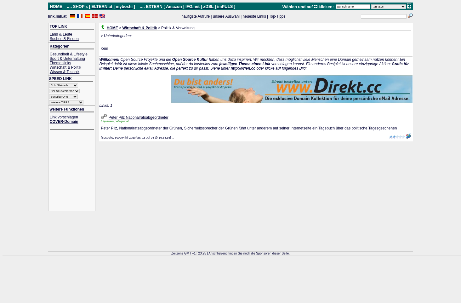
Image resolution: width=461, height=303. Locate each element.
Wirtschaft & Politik (65, 67)
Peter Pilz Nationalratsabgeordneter (138, 117)
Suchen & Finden (64, 39)
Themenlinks (60, 63)
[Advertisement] (75, 170)
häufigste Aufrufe (195, 16)
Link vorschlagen (64, 117)
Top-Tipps (277, 16)
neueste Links (254, 16)
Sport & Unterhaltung (67, 58)
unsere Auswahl (226, 16)
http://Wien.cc (242, 68)
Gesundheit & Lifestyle (69, 54)
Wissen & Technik (64, 72)
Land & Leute (61, 34)
